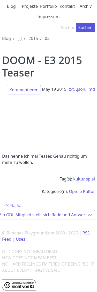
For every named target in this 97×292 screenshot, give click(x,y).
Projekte (30, 6)
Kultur (89, 191)
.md (91, 89)
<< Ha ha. (13, 205)
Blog (11, 6)
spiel (90, 179)
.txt (71, 89)
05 (47, 38)
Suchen (85, 27)
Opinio (75, 191)
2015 (33, 38)
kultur (79, 179)
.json (80, 89)
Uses (20, 239)
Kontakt (67, 6)
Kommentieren (24, 90)
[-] (20, 38)
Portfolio (48, 6)
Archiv (86, 6)
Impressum (49, 16)
